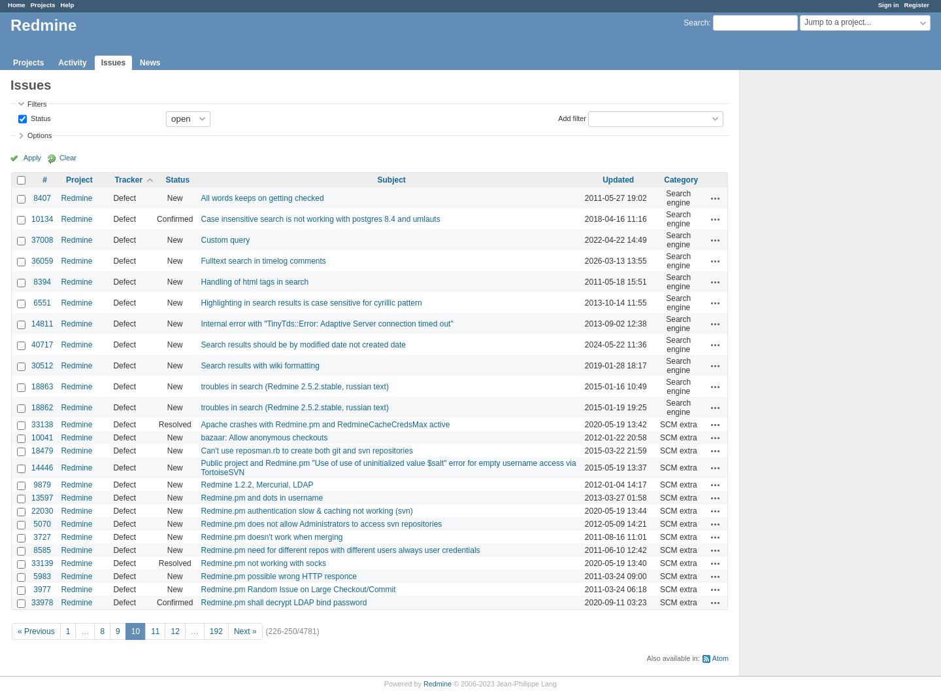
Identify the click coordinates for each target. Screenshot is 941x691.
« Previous (36, 631)
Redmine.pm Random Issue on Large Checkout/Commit (298, 589)
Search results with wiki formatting (260, 365)
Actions (715, 198)
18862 (42, 407)
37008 (42, 240)
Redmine (76, 198)
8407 (42, 198)
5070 (42, 524)
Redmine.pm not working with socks (263, 563)
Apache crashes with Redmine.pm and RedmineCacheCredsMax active (325, 424)
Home (16, 5)
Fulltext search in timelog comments (263, 261)
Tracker (128, 180)
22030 (42, 511)
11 (155, 631)
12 (175, 631)
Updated (618, 180)
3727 (42, 537)
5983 (42, 576)
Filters (36, 104)
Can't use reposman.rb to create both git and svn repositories (306, 450)
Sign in (888, 5)
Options (39, 135)
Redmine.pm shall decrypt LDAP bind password (284, 602)
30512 (42, 365)
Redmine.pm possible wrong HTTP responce (279, 576)
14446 (42, 467)
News (150, 62)
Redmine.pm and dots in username (262, 498)
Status (40, 118)
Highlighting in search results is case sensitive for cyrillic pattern (311, 303)
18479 (42, 450)
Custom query (225, 240)
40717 (42, 344)
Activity (72, 62)
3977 (42, 589)
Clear (67, 158)
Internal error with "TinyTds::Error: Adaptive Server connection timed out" (327, 323)
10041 (42, 437)
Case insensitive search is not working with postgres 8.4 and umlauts (320, 219)
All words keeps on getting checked (262, 198)
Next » (245, 631)
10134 (42, 219)
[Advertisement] (805, 275)
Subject (391, 180)
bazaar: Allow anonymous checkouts (264, 437)
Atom (720, 658)
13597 (42, 498)
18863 (42, 386)
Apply (32, 158)
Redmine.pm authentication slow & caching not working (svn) (306, 511)
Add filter (572, 118)
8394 (42, 282)
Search (696, 22)
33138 (42, 424)
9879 (42, 484)
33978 (42, 602)
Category (681, 180)
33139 (42, 563)
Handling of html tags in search (254, 282)
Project (79, 180)
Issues (113, 62)
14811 (42, 323)
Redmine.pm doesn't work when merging (271, 537)
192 (216, 631)
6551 (42, 303)
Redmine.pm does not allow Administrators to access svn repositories (321, 524)
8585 (42, 550)
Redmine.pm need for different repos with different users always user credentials (340, 550)
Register (916, 5)
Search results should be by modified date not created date (303, 344)
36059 (42, 261)
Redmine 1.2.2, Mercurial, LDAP (257, 484)
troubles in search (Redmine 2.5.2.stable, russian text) (294, 386)
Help (67, 5)
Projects (43, 5)
